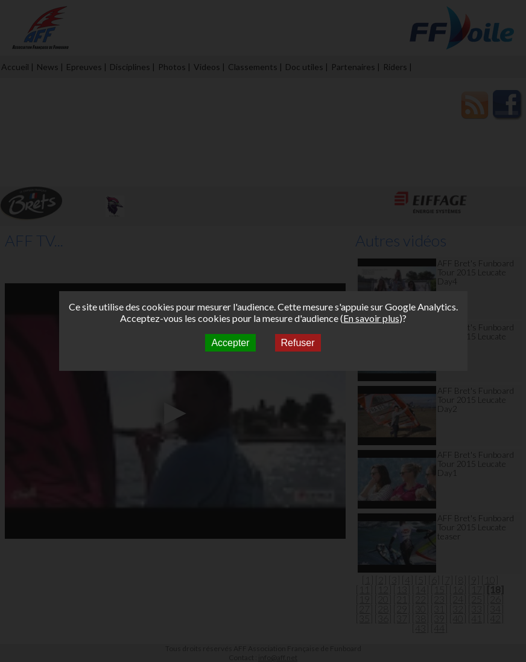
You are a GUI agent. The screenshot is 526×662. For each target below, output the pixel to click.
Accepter (230, 343)
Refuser (298, 343)
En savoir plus (371, 318)
